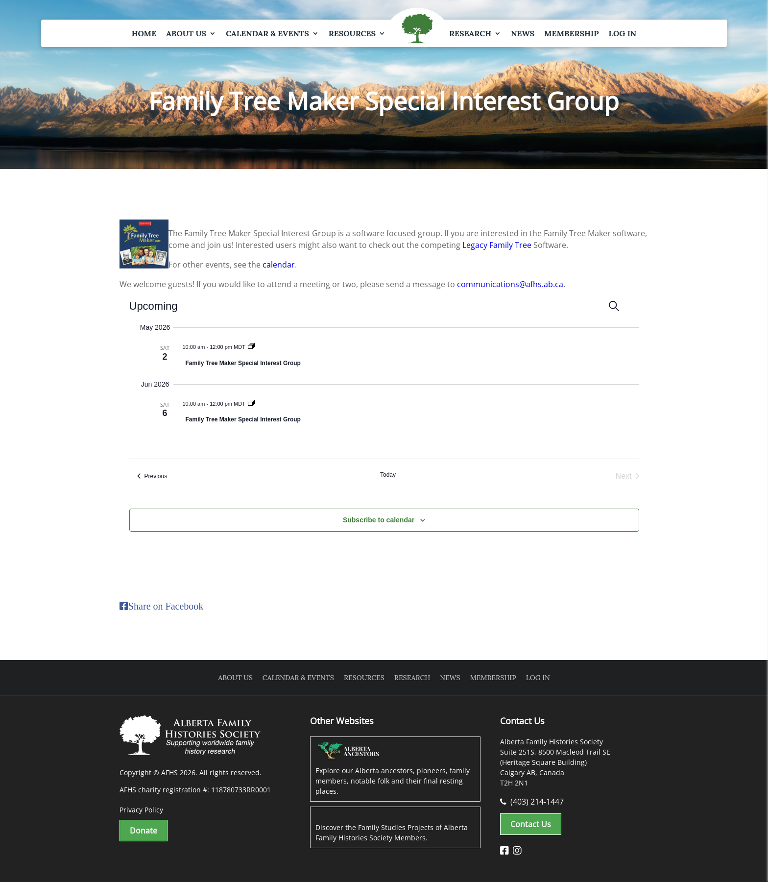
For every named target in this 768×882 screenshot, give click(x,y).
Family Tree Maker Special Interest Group (243, 363)
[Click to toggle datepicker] (157, 306)
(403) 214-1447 (532, 802)
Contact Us (530, 824)
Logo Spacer (417, 29)
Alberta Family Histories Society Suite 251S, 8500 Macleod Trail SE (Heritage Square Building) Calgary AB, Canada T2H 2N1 (555, 762)
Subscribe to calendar (378, 520)
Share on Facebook (165, 606)
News (522, 33)
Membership (571, 33)
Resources (352, 33)
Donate (143, 830)
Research (470, 33)
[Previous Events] (152, 476)
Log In (622, 33)
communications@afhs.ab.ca (510, 284)
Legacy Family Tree (496, 245)
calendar (279, 264)
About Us (186, 33)
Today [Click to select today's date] (388, 474)
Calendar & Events (267, 33)
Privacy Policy (141, 809)
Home (144, 33)
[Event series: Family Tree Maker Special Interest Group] (251, 347)
